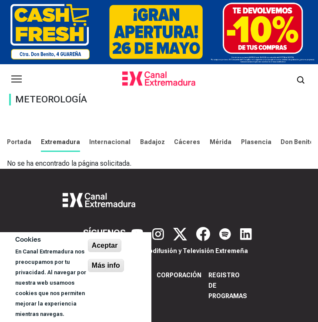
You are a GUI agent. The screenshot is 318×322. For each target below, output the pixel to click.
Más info (106, 265)
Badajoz (152, 141)
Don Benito (297, 141)
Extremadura (60, 141)
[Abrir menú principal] (16, 79)
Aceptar (105, 245)
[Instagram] (159, 233)
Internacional (110, 141)
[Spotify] (226, 233)
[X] (181, 233)
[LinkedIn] (246, 233)
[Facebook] (204, 233)
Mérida (220, 141)
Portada (19, 141)
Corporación (179, 275)
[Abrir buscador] (300, 79)
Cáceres (187, 141)
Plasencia (256, 141)
